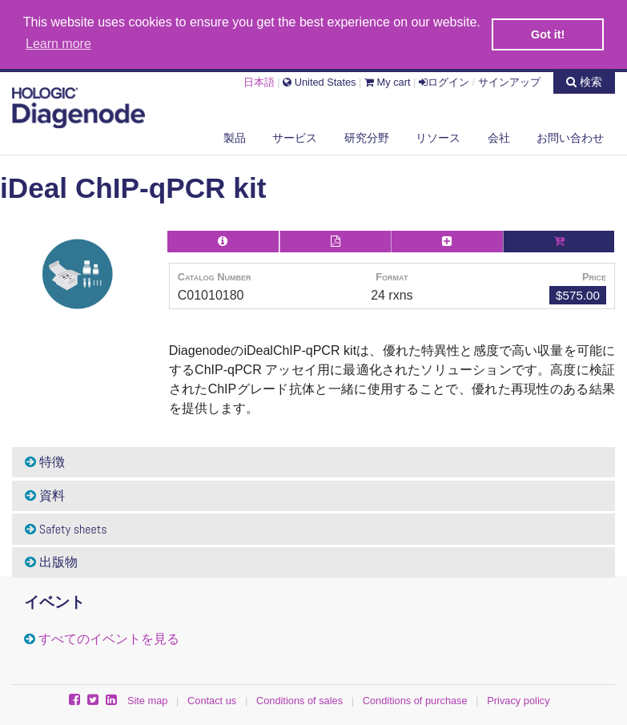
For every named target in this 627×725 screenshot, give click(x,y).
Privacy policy (518, 699)
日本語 (259, 81)
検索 (584, 80)
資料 (45, 493)
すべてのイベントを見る (108, 638)
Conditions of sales (299, 699)
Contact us (211, 699)
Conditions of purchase (415, 699)
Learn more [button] (58, 43)
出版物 (51, 561)
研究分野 (366, 135)
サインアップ (509, 81)
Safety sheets (66, 527)
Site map (147, 699)
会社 (499, 135)
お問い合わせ (570, 135)
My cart (387, 81)
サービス (294, 135)
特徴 (45, 461)
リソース (438, 135)
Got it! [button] (548, 34)
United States (319, 81)
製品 (234, 135)
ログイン (444, 81)
